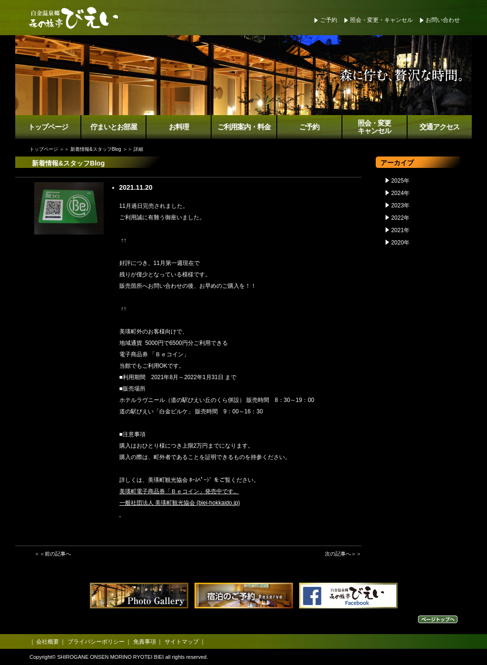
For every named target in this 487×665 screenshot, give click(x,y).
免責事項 (144, 641)
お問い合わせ (443, 20)
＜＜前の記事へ (52, 554)
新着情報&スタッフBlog (95, 149)
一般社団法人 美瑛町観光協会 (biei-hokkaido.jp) (179, 502)
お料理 (179, 127)
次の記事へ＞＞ (343, 554)
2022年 (400, 218)
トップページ (48, 127)
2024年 (400, 193)
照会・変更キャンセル (374, 127)
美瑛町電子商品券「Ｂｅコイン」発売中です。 (179, 491)
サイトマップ (182, 641)
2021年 (400, 230)
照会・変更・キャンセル (381, 20)
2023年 (400, 205)
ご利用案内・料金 (244, 127)
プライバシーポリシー (96, 641)
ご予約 (328, 20)
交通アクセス (439, 127)
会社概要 (47, 641)
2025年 (400, 180)
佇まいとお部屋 (113, 127)
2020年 (400, 242)
